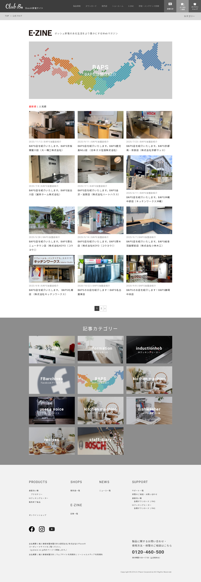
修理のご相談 (138, 494)
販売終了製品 (35, 502)
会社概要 (33, 555)
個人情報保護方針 (46, 555)
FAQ (153, 501)
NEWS (104, 482)
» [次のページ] (105, 308)
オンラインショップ (37, 515)
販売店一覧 (75, 491)
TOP (7, 16)
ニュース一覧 (105, 491)
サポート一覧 (138, 491)
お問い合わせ (151, 494)
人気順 (43, 106)
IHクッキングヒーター (39, 498)
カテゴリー (189, 16)
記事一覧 (74, 514)
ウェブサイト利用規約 (66, 555)
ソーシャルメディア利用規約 (90, 555)
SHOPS (76, 482)
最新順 (33, 106)
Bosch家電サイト (24, 8)
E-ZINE (76, 505)
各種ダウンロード (142, 501)
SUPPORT (140, 482)
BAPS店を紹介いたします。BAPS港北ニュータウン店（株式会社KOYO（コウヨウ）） (51, 245)
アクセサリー (37, 494)
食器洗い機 (34, 491)
